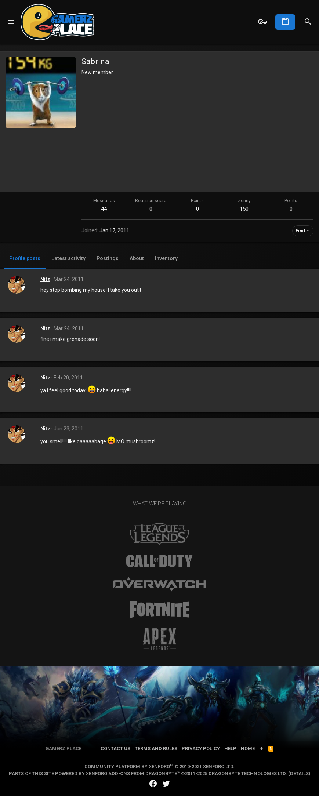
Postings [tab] (108, 258)
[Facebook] (153, 783)
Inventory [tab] (166, 258)
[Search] (308, 22)
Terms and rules (156, 748)
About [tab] (137, 258)
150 (244, 209)
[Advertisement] (197, 131)
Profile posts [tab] (24, 258)
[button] (11, 22)
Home (248, 748)
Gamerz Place (63, 748)
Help (230, 748)
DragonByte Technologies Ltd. (248, 773)
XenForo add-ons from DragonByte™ (133, 773)
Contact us (115, 748)
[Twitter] (166, 783)
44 (104, 209)
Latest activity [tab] (68, 258)
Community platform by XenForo (159, 766)
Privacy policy (201, 748)
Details (299, 773)
